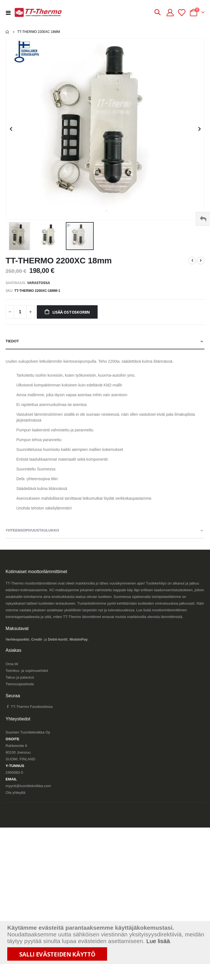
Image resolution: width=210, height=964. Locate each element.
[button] (11, 129)
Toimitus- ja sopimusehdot (27, 671)
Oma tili (12, 664)
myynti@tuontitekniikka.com (28, 786)
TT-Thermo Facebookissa (29, 707)
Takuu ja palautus (20, 677)
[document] (105, 942)
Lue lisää (158, 941)
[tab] (105, 341)
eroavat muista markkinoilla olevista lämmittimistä (142, 617)
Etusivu (7, 31)
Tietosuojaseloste (20, 684)
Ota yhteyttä (15, 792)
